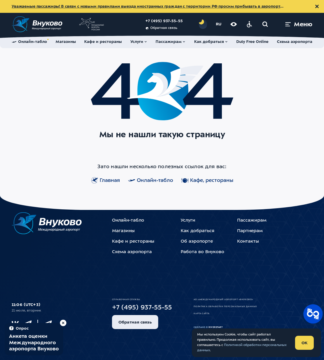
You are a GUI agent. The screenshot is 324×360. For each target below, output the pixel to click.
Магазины (123, 231)
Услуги (188, 220)
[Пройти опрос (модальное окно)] (34, 339)
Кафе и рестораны (133, 241)
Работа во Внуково (202, 252)
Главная (105, 180)
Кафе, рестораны (207, 180)
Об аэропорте (197, 241)
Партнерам (250, 231)
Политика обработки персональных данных (225, 306)
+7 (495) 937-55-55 (164, 21)
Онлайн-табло (150, 180)
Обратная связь (161, 28)
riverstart (215, 327)
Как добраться (197, 231)
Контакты (248, 241)
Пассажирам (251, 220)
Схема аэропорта (132, 252)
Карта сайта (202, 313)
